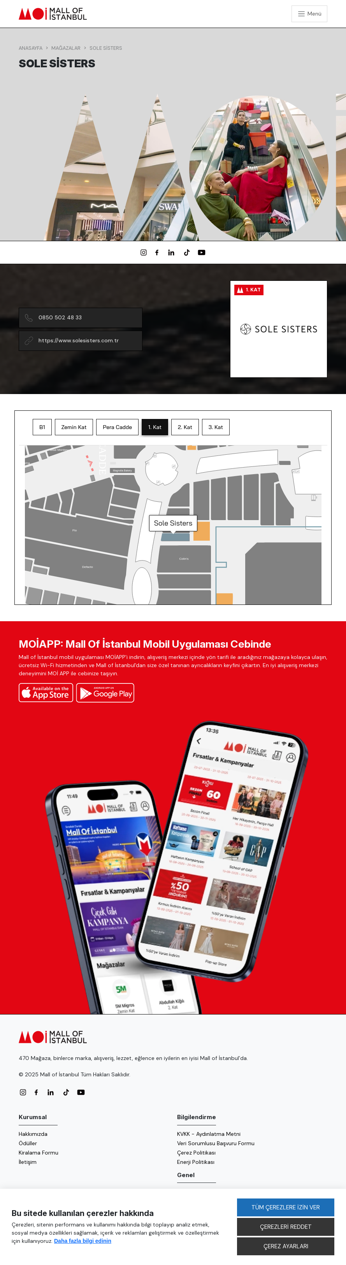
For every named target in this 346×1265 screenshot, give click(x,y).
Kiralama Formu (38, 1152)
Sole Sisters (106, 48)
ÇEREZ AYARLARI (285, 1246)
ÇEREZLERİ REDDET (286, 1227)
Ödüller (28, 1143)
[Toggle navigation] (309, 13)
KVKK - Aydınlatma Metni (209, 1133)
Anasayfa (30, 48)
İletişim (28, 1161)
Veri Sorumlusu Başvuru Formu (216, 1143)
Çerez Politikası (196, 1152)
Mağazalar (66, 48)
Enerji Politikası (195, 1161)
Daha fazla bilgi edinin (82, 1241)
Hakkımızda (33, 1133)
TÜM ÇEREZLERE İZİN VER (285, 1207)
